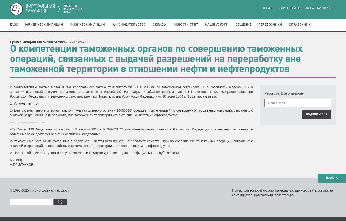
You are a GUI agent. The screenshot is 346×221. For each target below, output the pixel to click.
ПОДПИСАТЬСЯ (317, 114)
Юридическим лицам (44, 24)
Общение (243, 24)
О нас (267, 8)
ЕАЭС (14, 24)
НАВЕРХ (332, 178)
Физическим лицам (87, 24)
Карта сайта (289, 8)
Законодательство (129, 24)
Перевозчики (270, 24)
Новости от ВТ (186, 24)
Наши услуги (216, 24)
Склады (160, 24)
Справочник (300, 24)
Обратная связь (320, 8)
